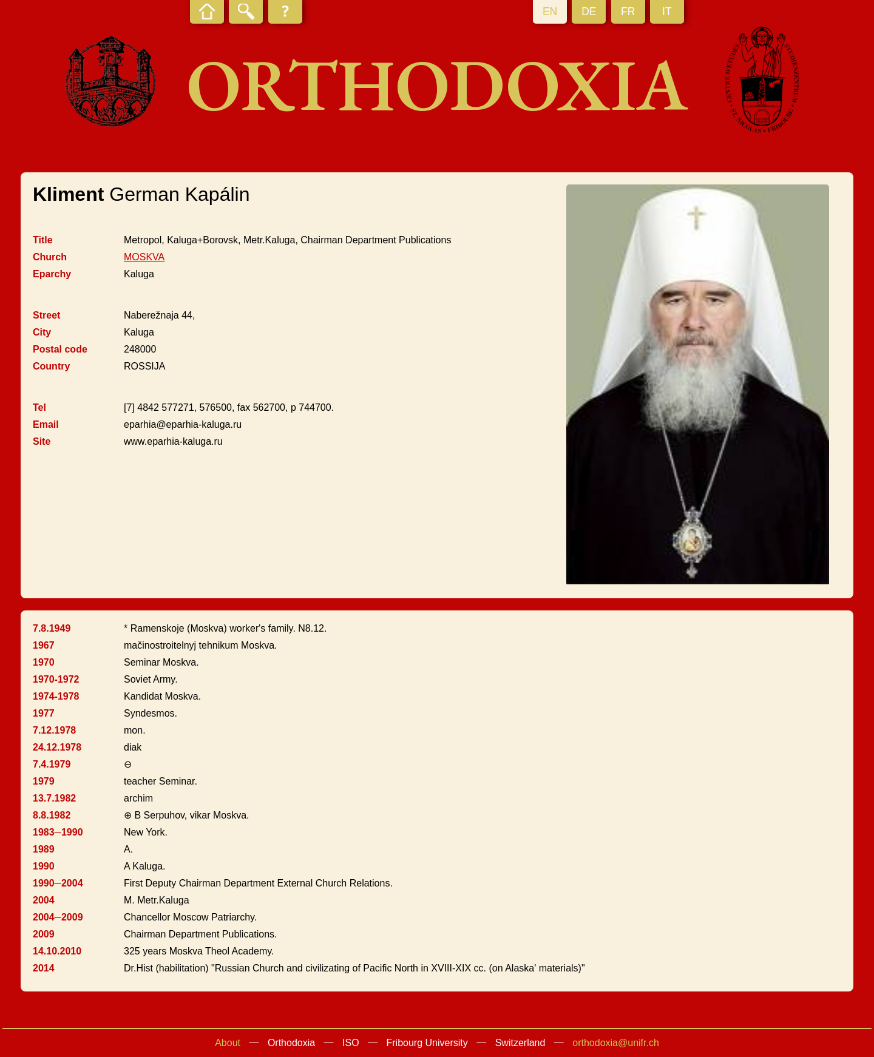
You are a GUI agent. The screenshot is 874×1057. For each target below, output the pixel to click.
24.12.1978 (57, 747)
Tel (39, 407)
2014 (44, 968)
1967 (44, 645)
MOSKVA (144, 257)
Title (43, 240)
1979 (44, 781)
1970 (44, 662)
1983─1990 (58, 832)
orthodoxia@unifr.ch (615, 1043)
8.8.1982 (51, 815)
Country (51, 366)
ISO (350, 1043)
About (227, 1043)
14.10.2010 (57, 951)
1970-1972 (56, 679)
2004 (44, 900)
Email (46, 424)
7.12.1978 (54, 730)
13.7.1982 (54, 798)
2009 (44, 934)
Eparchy (52, 274)
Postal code (60, 349)
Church (50, 257)
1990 (44, 866)
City (42, 332)
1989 (44, 849)
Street (46, 315)
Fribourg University (427, 1043)
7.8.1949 (51, 628)
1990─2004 (58, 883)
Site (41, 441)
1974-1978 (56, 696)
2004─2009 (58, 917)
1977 (44, 713)
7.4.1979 (51, 764)
